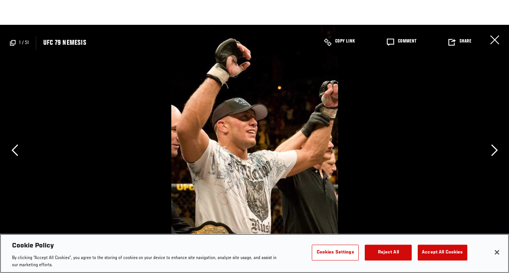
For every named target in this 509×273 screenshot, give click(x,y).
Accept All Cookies (442, 252)
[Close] (497, 252)
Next (494, 150)
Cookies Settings (335, 252)
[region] (254, 253)
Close (494, 39)
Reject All (388, 252)
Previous (14, 150)
